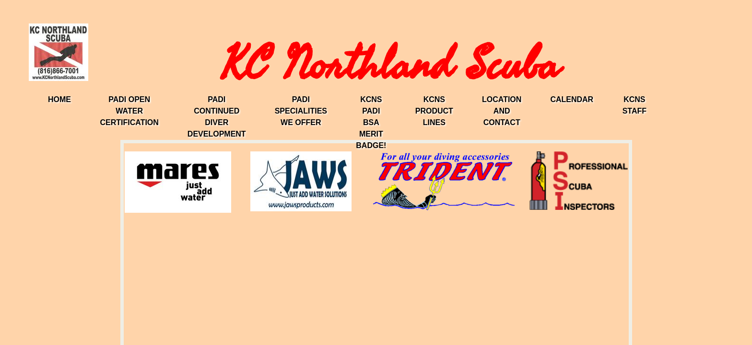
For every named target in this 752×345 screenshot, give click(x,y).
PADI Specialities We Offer (301, 110)
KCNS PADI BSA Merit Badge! (371, 122)
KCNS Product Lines (434, 110)
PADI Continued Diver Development (217, 116)
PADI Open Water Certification (129, 110)
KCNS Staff (634, 105)
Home (59, 99)
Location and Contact (501, 110)
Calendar (571, 99)
